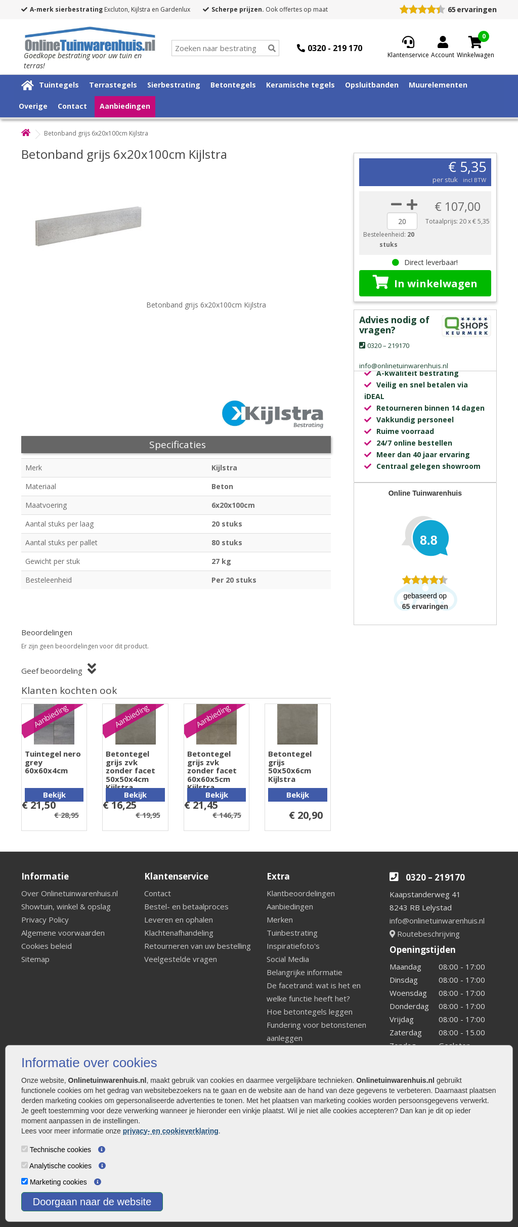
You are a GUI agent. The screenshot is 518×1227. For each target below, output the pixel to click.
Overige (33, 106)
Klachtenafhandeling (178, 933)
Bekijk (54, 795)
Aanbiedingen (125, 106)
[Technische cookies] (24, 1149)
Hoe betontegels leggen (310, 1011)
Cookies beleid (46, 946)
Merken (280, 919)
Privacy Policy (45, 919)
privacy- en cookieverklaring (171, 1131)
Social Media (288, 959)
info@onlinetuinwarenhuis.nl (437, 920)
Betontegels (233, 85)
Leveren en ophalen (178, 919)
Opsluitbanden (372, 85)
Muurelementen (438, 85)
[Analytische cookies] (24, 1165)
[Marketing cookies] (24, 1181)
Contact (72, 106)
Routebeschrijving (425, 934)
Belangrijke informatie (304, 972)
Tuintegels (59, 85)
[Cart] (475, 42)
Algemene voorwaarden (63, 933)
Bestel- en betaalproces (186, 906)
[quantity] (402, 221)
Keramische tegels (300, 85)
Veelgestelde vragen (180, 959)
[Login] (442, 48)
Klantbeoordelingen (301, 893)
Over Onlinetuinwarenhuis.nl (69, 893)
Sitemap (35, 959)
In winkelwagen (425, 282)
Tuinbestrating (292, 933)
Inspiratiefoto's (293, 946)
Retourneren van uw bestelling (197, 946)
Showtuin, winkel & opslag (66, 906)
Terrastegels (113, 85)
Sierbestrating (173, 85)
